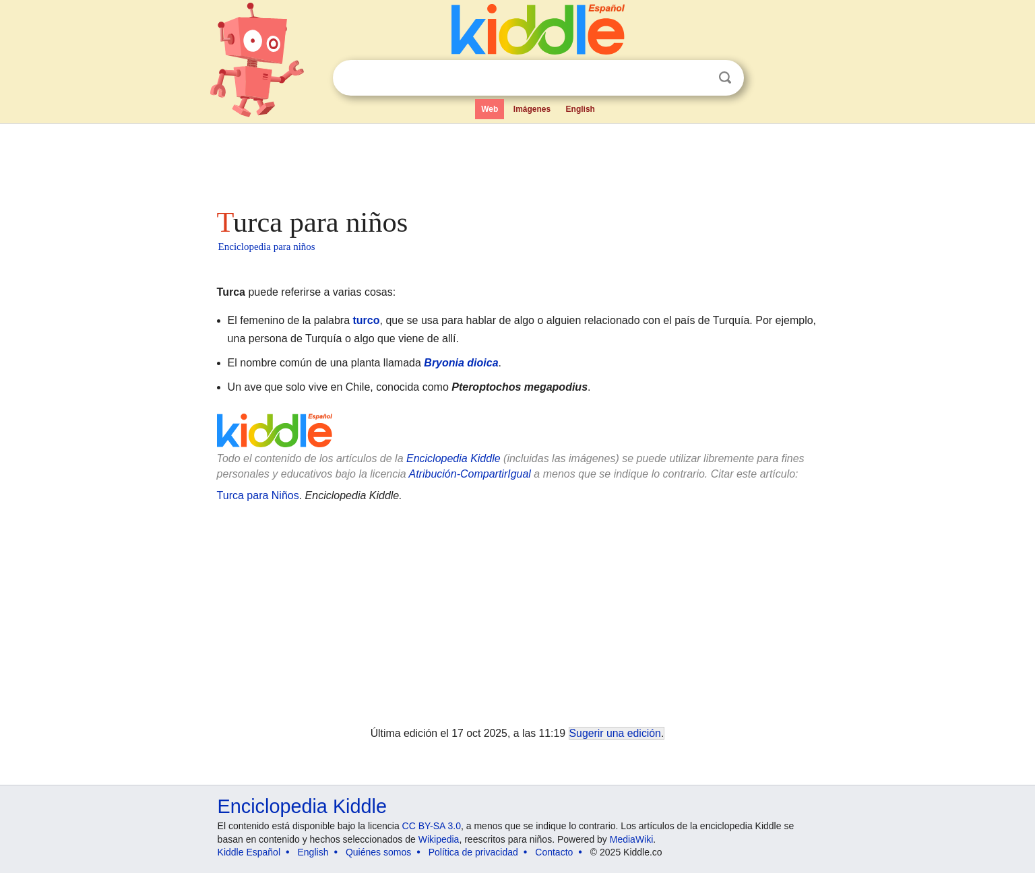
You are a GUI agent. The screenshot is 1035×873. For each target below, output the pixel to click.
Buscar (725, 78)
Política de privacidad (473, 852)
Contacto (554, 852)
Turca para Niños (258, 495)
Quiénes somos (378, 852)
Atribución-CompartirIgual (470, 474)
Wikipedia (439, 839)
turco (366, 320)
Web (489, 109)
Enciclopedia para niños (266, 246)
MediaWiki (632, 839)
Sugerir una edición (615, 733)
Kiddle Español (249, 852)
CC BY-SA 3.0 (431, 825)
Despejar (697, 78)
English (580, 109)
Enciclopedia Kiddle (453, 458)
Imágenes (532, 109)
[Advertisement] (517, 162)
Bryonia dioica (461, 362)
